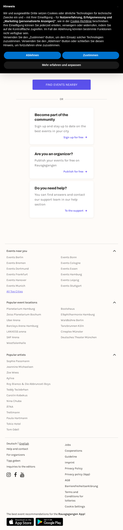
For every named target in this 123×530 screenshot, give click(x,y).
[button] (117, 6)
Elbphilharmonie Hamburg (78, 314)
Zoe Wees (13, 372)
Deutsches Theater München (79, 337)
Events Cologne (71, 263)
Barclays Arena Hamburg (22, 326)
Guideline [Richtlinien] (71, 456)
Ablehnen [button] (32, 55)
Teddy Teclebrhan (17, 389)
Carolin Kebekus (17, 395)
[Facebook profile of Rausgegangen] (15, 474)
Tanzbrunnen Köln (72, 326)
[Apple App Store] (20, 522)
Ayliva (10, 378)
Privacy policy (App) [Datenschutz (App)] (77, 474)
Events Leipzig (70, 280)
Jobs (68, 445)
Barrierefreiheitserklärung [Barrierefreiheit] (78, 486)
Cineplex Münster (72, 331)
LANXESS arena (16, 331)
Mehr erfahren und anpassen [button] (61, 65)
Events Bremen (16, 263)
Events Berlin (15, 257)
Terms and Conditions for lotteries (74, 496)
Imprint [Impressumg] (69, 462)
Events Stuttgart (71, 285)
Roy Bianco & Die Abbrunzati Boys (28, 384)
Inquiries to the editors (21, 466)
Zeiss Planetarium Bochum (24, 314)
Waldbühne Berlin (72, 320)
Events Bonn (69, 257)
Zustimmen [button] (90, 55)
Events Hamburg (71, 274)
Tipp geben (13, 460)
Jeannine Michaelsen (20, 367)
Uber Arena (13, 320)
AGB (67, 480)
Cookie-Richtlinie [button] (81, 21)
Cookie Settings (75, 506)
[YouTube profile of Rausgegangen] (22, 474)
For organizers (16, 454)
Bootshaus (68, 309)
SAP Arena (13, 337)
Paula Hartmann (17, 418)
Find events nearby (61, 85)
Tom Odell (13, 429)
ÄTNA (10, 406)
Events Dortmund (18, 268)
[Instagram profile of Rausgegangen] (9, 474)
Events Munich (16, 285)
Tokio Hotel (14, 424)
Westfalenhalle (16, 343)
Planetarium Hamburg (21, 309)
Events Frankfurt (17, 274)
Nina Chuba (14, 401)
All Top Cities (15, 291)
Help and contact (17, 449)
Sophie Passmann (18, 361)
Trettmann (13, 412)
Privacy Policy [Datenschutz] (74, 468)
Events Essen (69, 268)
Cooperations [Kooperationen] (73, 450)
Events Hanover (16, 280)
